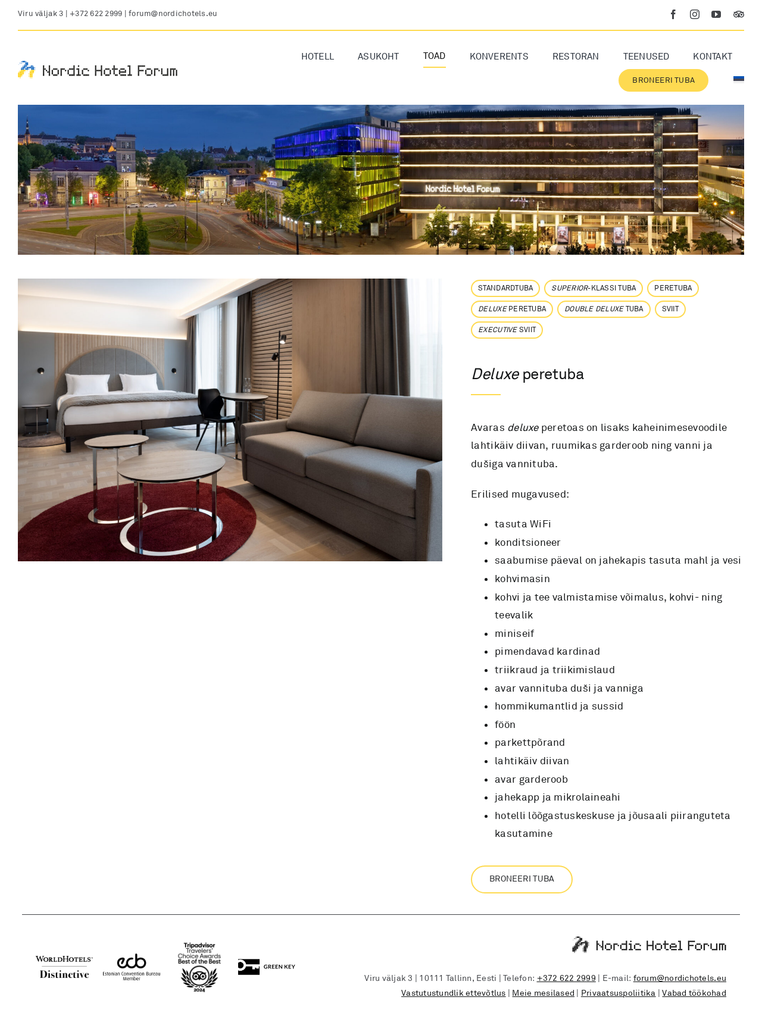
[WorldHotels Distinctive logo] (64, 961)
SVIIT (670, 309)
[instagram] (694, 14)
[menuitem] (738, 80)
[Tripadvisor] (738, 14)
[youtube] (716, 14)
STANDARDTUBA (505, 288)
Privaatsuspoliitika (618, 993)
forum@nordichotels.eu (173, 13)
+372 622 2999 (96, 13)
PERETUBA (673, 288)
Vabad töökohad (694, 993)
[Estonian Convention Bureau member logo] (131, 958)
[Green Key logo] (266, 964)
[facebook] (673, 14)
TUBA (604, 309)
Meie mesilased (543, 993)
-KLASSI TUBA (593, 288)
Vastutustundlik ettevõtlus (453, 993)
